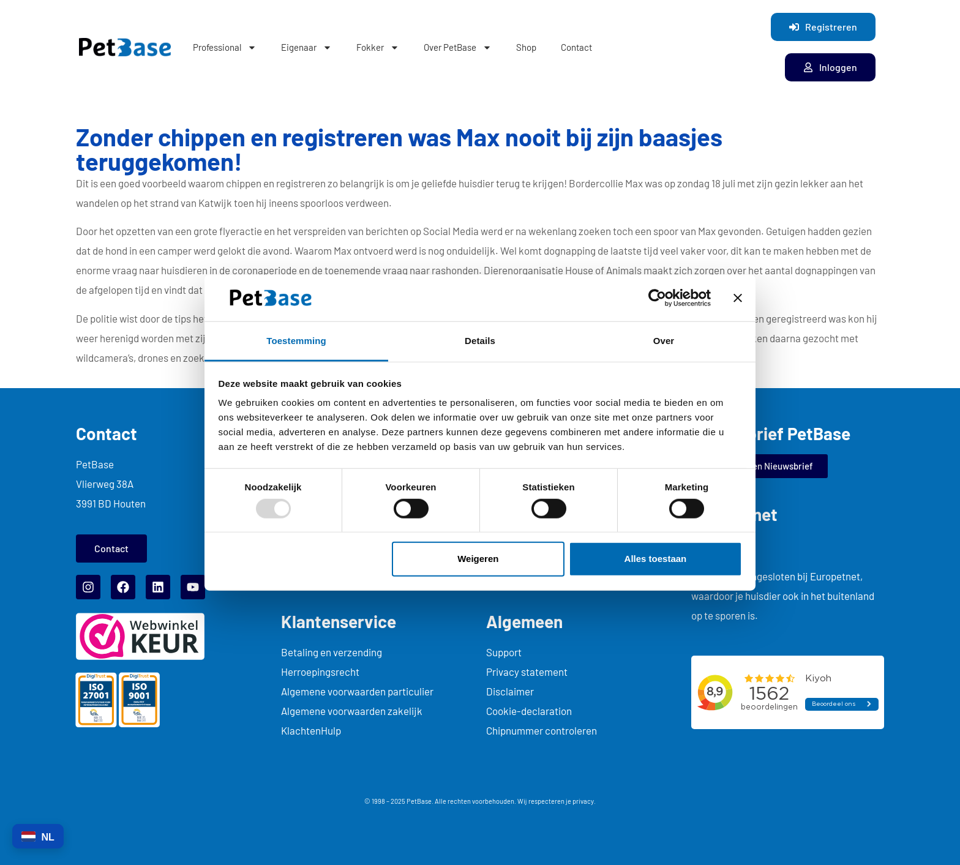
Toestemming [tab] (296, 340)
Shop (526, 47)
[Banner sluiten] (737, 298)
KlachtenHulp (311, 730)
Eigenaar (306, 47)
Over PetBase (458, 47)
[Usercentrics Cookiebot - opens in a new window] (657, 298)
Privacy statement (527, 671)
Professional (225, 47)
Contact (576, 47)
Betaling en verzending (331, 652)
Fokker (377, 47)
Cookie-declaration (529, 711)
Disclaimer (510, 691)
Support (504, 652)
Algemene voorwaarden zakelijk (351, 711)
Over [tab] (664, 340)
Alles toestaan (655, 558)
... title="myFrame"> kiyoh (787, 692)
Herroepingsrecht (320, 671)
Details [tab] (480, 340)
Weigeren (477, 558)
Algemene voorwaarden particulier (357, 691)
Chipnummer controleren (541, 730)
